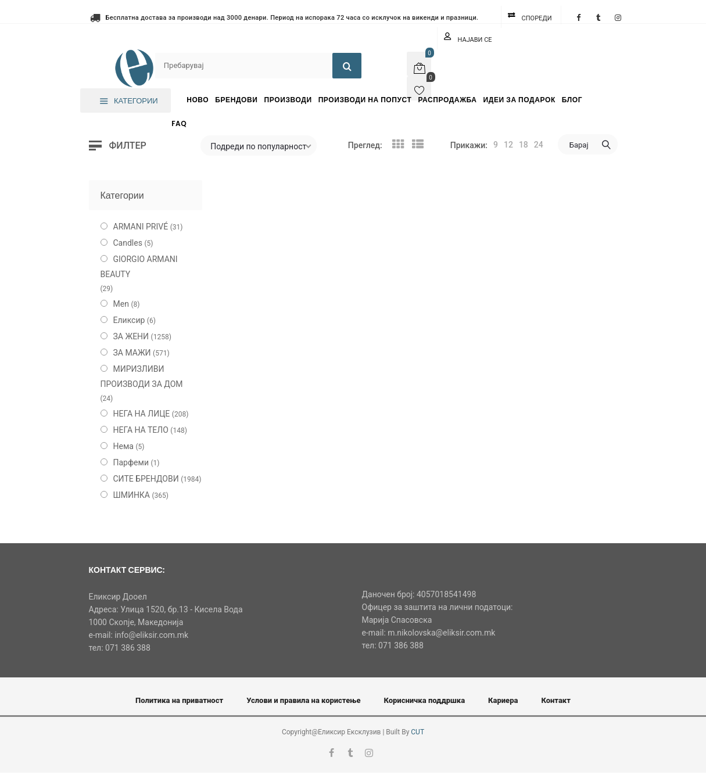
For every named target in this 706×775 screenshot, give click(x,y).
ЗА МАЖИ (132, 352)
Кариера (503, 700)
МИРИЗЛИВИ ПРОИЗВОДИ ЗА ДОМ (142, 376)
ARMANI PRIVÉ (141, 226)
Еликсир (129, 320)
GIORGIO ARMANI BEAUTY (139, 266)
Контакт (556, 700)
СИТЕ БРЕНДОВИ (146, 478)
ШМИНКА (131, 495)
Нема (123, 446)
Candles (127, 242)
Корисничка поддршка (424, 700)
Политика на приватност (179, 700)
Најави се (475, 40)
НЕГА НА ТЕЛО (141, 430)
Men (121, 303)
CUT (417, 732)
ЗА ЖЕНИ (131, 336)
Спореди (537, 18)
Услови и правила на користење (303, 700)
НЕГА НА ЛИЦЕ (141, 413)
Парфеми (131, 462)
